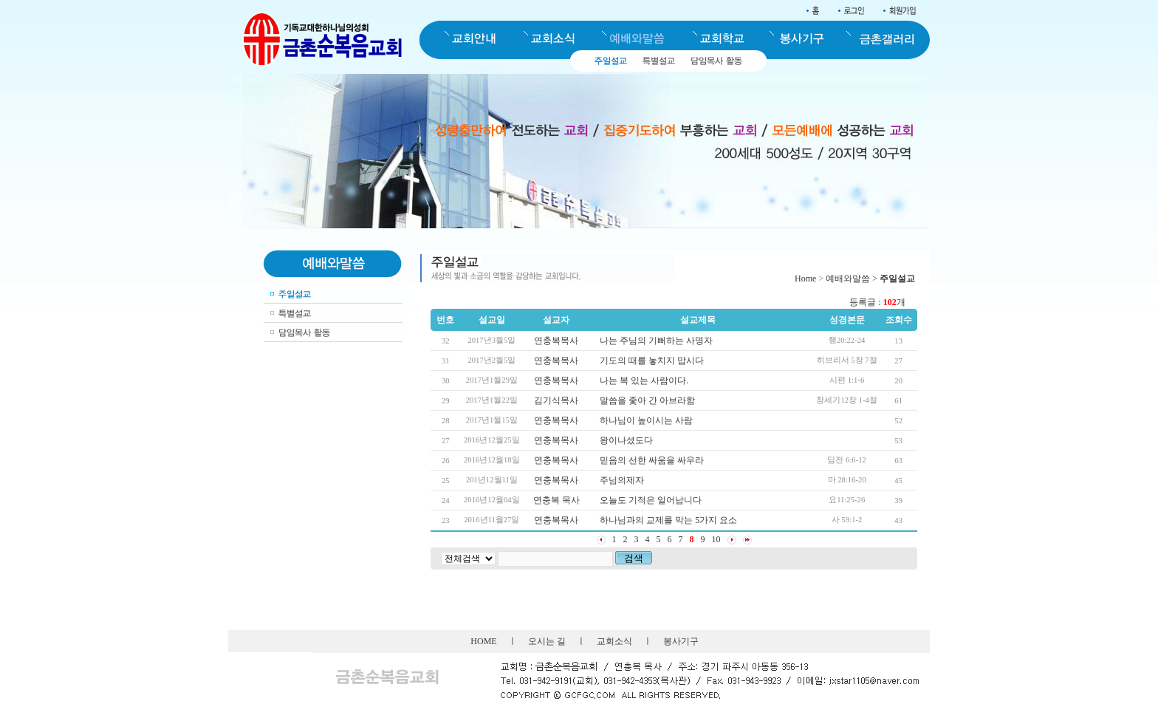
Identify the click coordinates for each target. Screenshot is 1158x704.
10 (716, 539)
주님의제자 (622, 480)
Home (805, 278)
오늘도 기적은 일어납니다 (651, 500)
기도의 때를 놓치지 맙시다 (652, 360)
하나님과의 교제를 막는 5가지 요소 (668, 520)
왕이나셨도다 (626, 440)
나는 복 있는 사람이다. (644, 380)
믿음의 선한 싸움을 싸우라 (652, 460)
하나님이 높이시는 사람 (646, 420)
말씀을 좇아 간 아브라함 (647, 400)
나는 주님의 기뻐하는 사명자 (656, 340)
